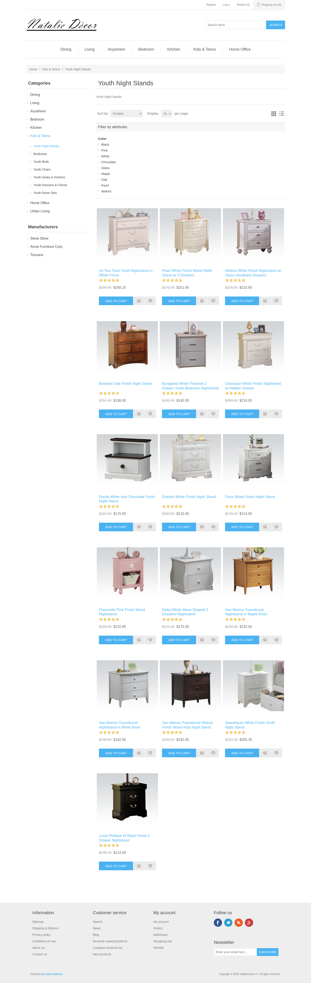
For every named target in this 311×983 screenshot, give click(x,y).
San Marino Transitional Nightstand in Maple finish (246, 612)
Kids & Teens (204, 49)
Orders (158, 928)
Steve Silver (39, 238)
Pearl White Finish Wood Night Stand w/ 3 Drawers (187, 273)
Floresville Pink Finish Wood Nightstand (122, 612)
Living (89, 49)
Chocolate (108, 162)
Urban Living (40, 211)
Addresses (160, 934)
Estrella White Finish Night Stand (189, 497)
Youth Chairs (42, 169)
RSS (239, 923)
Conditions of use (44, 941)
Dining (65, 49)
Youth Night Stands (46, 146)
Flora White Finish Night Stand (250, 497)
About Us (38, 947)
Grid (273, 113)
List (281, 113)
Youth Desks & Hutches (49, 177)
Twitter (228, 923)
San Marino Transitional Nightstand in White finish (119, 725)
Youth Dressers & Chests (50, 185)
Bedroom (146, 49)
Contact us (39, 954)
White (105, 156)
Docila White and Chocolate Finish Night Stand (127, 499)
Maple (105, 174)
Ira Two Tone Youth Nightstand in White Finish (125, 273)
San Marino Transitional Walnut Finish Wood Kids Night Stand (187, 725)
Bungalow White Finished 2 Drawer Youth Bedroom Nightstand (190, 386)
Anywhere (116, 49)
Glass (105, 168)
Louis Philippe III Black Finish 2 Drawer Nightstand (124, 838)
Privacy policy (41, 934)
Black (105, 144)
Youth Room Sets (45, 193)
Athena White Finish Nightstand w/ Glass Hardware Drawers (253, 273)
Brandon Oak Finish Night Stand (125, 384)
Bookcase (40, 154)
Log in (226, 4)
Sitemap (37, 921)
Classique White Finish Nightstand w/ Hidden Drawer (253, 386)
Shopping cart (162, 941)
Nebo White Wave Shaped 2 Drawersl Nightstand (185, 612)
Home (33, 69)
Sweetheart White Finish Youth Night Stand (250, 725)
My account (161, 921)
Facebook (218, 923)
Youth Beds (41, 161)
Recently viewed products (110, 941)
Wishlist (158, 947)
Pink (104, 150)
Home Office (240, 49)
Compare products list (107, 947)
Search (97, 921)
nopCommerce (54, 974)
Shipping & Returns (45, 928)
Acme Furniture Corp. (46, 246)
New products (102, 954)
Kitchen (173, 49)
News (96, 928)
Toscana (36, 255)
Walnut (106, 191)
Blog (96, 934)
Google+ (249, 923)
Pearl (105, 185)
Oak (104, 179)
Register (211, 4)
